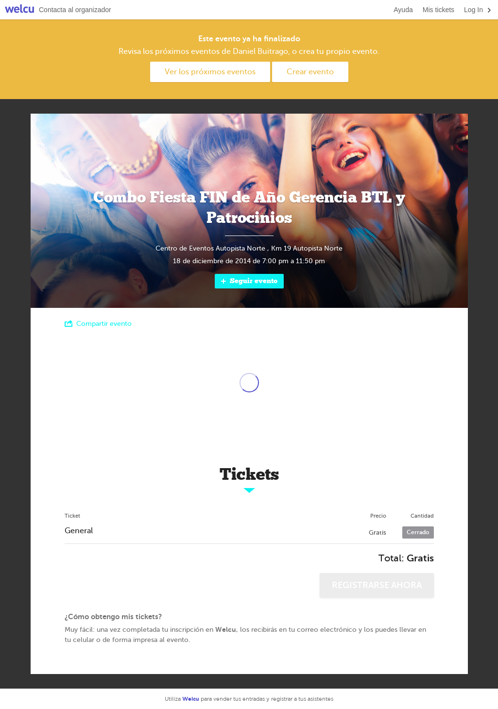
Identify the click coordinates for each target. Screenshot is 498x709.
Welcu (19, 10)
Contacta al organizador (75, 10)
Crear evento (310, 72)
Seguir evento (248, 281)
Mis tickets (438, 10)
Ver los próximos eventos (210, 72)
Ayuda (403, 10)
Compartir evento (98, 323)
